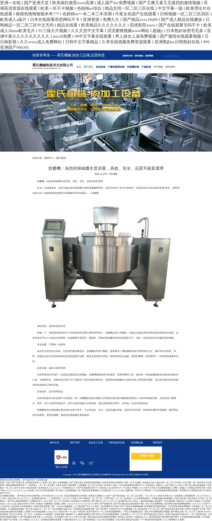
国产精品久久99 (99, 501)
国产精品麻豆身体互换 (30, 517)
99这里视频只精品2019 (62, 509)
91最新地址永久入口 (72, 520)
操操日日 (181, 501)
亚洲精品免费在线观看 (51, 520)
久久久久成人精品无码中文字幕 (20, 504)
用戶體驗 (158, 67)
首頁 (78, 67)
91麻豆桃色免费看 (41, 506)
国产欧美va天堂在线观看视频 (105, 514)
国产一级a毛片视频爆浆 (62, 506)
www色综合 (47, 517)
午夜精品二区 (198, 506)
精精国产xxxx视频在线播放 (78, 514)
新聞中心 (49, 158)
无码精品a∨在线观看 (43, 514)
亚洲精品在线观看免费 (84, 509)
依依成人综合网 (125, 517)
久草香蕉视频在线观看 (190, 517)
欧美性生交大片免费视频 (121, 509)
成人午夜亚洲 (79, 512)
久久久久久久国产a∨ (201, 504)
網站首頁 (54, 442)
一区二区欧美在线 (198, 514)
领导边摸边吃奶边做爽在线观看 (102, 517)
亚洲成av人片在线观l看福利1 (137, 498)
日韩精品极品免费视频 (162, 498)
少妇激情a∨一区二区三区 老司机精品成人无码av (142, 514)
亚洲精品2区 (36, 501)
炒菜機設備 (133, 67)
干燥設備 (146, 67)
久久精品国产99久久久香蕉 (87, 506)
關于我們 (75, 442)
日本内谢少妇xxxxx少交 (52, 496)
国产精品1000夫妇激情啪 (28, 496)
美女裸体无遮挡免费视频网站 (178, 504)
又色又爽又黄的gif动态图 (127, 520)
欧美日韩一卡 (65, 512)
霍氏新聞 (61, 158)
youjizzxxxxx (52, 512)
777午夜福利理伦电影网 (151, 520)
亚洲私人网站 (60, 504)
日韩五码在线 (180, 498)
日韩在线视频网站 (113, 512)
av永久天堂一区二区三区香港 (56, 501)
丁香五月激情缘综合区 (133, 512)
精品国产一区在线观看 (165, 501)
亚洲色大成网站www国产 (100, 496)
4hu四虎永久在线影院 (81, 501)
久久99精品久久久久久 (29, 520)
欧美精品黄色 (160, 506)
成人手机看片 (102, 509)
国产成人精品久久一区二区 (38, 509)
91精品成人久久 (141, 517)
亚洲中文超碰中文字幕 (195, 509)
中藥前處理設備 (116, 67)
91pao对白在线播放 (106, 520)
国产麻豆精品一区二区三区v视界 (128, 496)
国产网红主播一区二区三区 (183, 512)
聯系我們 (170, 67)
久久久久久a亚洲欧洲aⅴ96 (119, 501)
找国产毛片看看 (10, 520)
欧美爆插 (148, 506)
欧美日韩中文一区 (95, 512)
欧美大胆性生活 (165, 496)
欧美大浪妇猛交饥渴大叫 (177, 514)
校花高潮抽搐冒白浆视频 (75, 496)
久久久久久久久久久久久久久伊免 (83, 504)
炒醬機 (40, 181)
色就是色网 (59, 514)
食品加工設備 (96, 442)
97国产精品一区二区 (113, 498)
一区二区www (150, 496)
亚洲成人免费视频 (44, 504)
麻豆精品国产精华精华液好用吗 (164, 517)
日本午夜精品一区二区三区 (90, 498)
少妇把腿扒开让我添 (110, 506)
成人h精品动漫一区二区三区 (147, 509)
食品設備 (100, 67)
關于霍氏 (88, 67)
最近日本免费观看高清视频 (157, 512)
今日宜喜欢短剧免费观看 (179, 506)
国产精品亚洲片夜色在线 (172, 509)
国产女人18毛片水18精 (76, 517)
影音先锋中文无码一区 (198, 498)
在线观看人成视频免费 (184, 496)
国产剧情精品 (89, 520)
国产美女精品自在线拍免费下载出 (129, 504)
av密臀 (27, 512)
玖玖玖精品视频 (38, 512)
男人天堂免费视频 (154, 504)
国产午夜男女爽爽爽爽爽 (132, 506)
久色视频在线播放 (16, 509)
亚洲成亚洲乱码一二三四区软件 (46, 498)
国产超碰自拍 (106, 504)
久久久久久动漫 (69, 498)
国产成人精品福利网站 (18, 501)
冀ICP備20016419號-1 (139, 475)
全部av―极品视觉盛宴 (143, 501)
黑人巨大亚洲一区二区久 (21, 514)
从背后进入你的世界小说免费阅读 (16, 506)
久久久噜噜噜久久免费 (173, 520)
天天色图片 (59, 517)
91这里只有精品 (193, 501)
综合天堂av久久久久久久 (19, 498)
